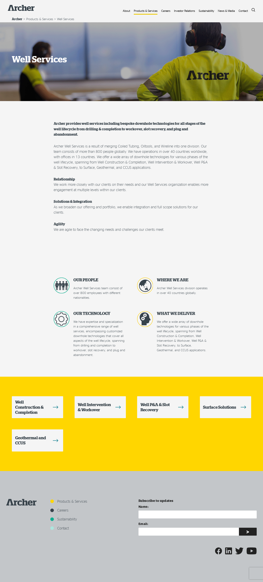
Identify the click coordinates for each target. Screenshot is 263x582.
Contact (243, 10)
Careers (165, 10)
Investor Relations (184, 10)
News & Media (226, 10)
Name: (144, 506)
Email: (143, 524)
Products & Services (145, 10)
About (126, 10)
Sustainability (206, 10)
